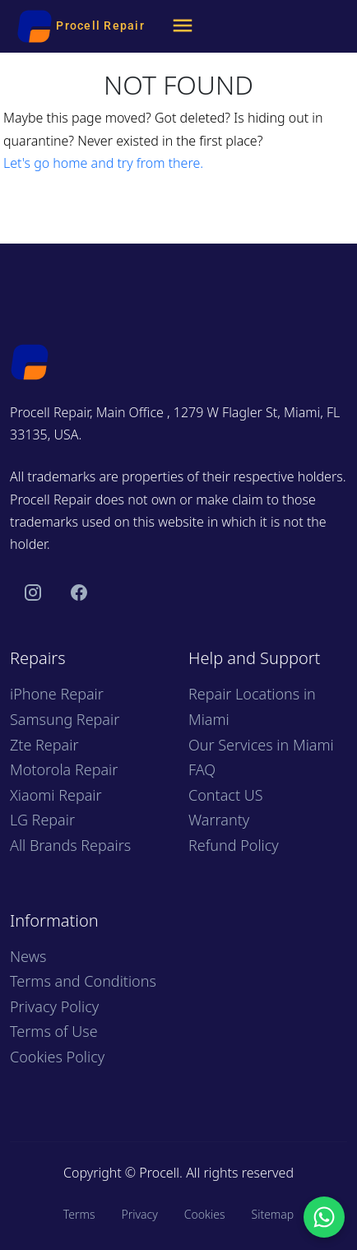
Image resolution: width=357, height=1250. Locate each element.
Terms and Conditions (83, 981)
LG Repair (42, 819)
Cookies (204, 1214)
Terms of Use (54, 1031)
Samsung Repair (64, 719)
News (28, 956)
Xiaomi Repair (56, 795)
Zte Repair (44, 745)
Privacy (139, 1214)
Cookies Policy (57, 1056)
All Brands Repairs (70, 845)
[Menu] (183, 26)
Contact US (225, 795)
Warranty (218, 819)
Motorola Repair (64, 769)
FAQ (202, 769)
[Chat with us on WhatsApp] (324, 1217)
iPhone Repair (57, 694)
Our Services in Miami (261, 745)
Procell (159, 1173)
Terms (79, 1214)
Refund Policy (233, 845)
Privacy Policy (54, 1006)
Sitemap (272, 1214)
